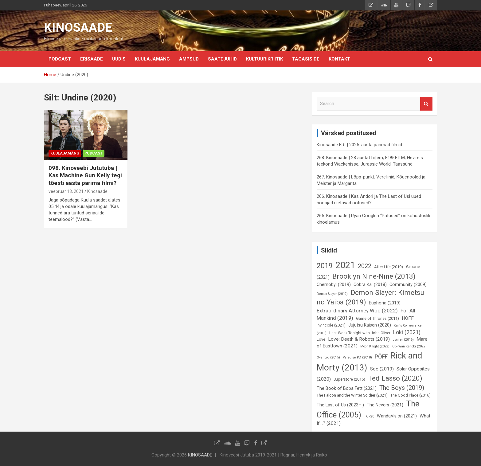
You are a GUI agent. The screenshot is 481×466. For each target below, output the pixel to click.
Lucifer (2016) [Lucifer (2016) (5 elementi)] (403, 340)
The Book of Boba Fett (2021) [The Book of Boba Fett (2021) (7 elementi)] (347, 388)
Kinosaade (97, 191)
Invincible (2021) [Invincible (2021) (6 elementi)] (331, 325)
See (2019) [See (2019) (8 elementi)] (382, 369)
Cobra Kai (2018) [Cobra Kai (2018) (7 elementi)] (370, 284)
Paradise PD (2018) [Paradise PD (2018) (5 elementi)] (357, 357)
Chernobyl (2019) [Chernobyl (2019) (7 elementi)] (334, 284)
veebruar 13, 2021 (66, 191)
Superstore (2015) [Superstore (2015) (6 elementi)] (349, 379)
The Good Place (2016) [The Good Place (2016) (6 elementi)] (410, 395)
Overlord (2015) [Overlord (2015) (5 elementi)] (328, 357)
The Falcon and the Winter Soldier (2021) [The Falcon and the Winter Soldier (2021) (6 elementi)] (352, 395)
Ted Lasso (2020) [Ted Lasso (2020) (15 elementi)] (395, 378)
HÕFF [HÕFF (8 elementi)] (408, 318)
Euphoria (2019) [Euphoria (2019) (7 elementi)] (385, 302)
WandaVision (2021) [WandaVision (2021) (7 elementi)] (397, 415)
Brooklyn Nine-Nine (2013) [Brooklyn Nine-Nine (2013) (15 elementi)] (374, 276)
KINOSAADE (78, 27)
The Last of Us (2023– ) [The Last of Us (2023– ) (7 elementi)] (340, 404)
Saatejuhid (222, 59)
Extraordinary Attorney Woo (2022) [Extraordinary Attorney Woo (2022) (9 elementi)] (357, 310)
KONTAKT (339, 59)
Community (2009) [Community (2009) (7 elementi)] (408, 284)
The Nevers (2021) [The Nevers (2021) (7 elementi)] (385, 404)
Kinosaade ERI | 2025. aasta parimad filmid (359, 144)
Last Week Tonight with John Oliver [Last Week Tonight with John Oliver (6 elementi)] (359, 333)
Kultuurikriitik (264, 59)
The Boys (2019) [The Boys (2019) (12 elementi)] (401, 387)
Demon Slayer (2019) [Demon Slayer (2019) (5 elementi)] (332, 294)
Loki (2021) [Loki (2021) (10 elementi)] (406, 332)
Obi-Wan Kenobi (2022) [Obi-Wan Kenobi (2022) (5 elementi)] (409, 346)
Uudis (119, 59)
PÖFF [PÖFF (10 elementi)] (381, 356)
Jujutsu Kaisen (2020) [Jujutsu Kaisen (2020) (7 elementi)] (369, 325)
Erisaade (91, 59)
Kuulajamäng (152, 59)
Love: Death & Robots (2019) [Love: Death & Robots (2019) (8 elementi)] (359, 339)
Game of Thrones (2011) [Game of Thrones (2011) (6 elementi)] (377, 318)
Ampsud (189, 59)
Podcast (60, 59)
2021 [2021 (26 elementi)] (345, 265)
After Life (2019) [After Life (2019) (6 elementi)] (388, 266)
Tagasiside (305, 59)
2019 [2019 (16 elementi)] (325, 265)
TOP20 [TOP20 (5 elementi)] (369, 416)
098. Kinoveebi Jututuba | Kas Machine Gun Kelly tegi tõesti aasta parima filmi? (85, 175)
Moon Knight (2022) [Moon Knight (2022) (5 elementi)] (374, 346)
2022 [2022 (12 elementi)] (364, 266)
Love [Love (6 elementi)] (321, 339)
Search (426, 104)
